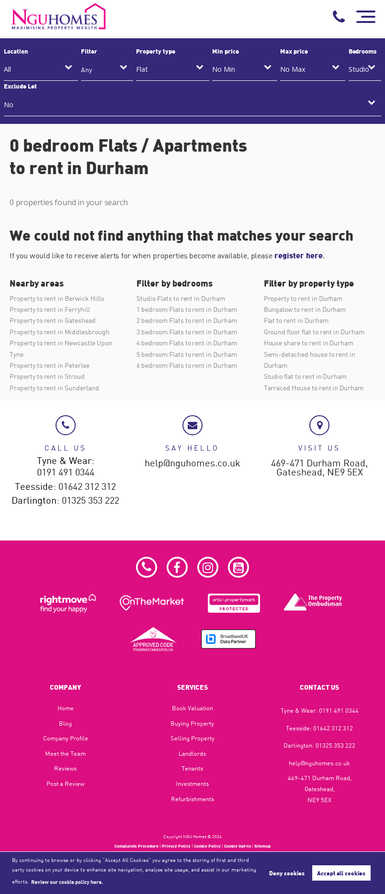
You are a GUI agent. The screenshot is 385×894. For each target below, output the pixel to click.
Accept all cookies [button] (341, 873)
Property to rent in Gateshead (53, 320)
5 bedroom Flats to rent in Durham (186, 354)
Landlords (192, 753)
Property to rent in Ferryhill (50, 309)
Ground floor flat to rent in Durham (314, 332)
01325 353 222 (90, 501)
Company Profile (65, 738)
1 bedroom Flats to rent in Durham (186, 309)
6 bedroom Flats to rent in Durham (186, 365)
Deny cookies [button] (287, 873)
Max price (294, 51)
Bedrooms (363, 51)
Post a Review (65, 783)
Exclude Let (20, 86)
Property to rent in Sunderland (54, 388)
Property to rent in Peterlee (50, 365)
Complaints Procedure (136, 846)
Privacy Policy (176, 846)
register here (298, 255)
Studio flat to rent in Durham (305, 376)
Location (16, 51)
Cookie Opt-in (237, 846)
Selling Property (192, 738)
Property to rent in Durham (303, 298)
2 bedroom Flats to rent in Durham (186, 320)
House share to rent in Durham (309, 343)
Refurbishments (192, 799)
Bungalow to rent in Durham (305, 309)
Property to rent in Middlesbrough (59, 332)
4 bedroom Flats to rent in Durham (186, 343)
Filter (89, 51)
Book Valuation (192, 708)
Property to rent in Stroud (47, 376)
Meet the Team (65, 753)
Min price (225, 51)
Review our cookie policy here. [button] (67, 881)
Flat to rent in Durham (296, 320)
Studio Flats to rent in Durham (180, 298)
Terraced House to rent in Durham (313, 388)
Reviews (65, 768)
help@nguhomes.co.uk (192, 463)
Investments (192, 783)
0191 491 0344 (65, 472)
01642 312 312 (87, 487)
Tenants (192, 768)
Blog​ (65, 723)
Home (65, 708)
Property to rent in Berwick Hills (57, 298)
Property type (155, 51)
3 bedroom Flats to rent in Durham (186, 332)
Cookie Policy (207, 846)
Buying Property (192, 723)
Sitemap (262, 846)
